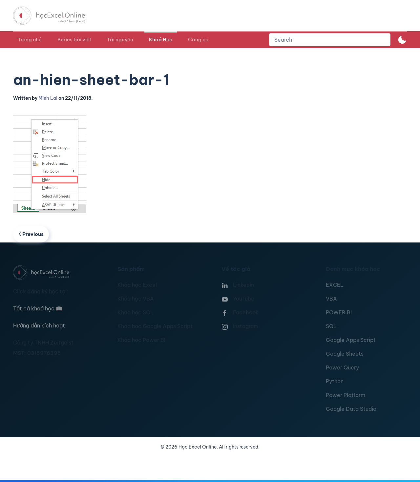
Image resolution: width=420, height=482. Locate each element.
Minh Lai (47, 98)
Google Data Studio (351, 409)
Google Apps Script (351, 340)
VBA (331, 298)
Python (335, 381)
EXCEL (335, 285)
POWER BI (339, 312)
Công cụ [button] (198, 39)
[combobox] (329, 39)
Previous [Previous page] (31, 234)
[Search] (329, 39)
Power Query (342, 367)
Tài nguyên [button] (120, 39)
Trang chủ (30, 39)
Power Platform (345, 395)
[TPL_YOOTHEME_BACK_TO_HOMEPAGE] (55, 16)
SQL (331, 326)
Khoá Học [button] (160, 39)
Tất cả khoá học (37, 308)
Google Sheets (345, 353)
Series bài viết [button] (74, 39)
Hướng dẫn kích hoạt (39, 325)
